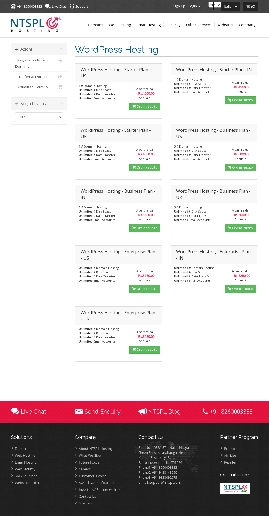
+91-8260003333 (29, 6)
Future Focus (89, 462)
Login (194, 5)
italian (230, 6)
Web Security (25, 469)
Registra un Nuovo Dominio (39, 63)
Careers (85, 469)
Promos (230, 448)
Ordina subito (144, 106)
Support (81, 6)
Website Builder (27, 482)
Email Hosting (26, 462)
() (253, 6)
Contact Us (87, 496)
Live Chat (59, 6)
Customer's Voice (92, 475)
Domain (21, 448)
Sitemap (85, 503)
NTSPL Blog (164, 411)
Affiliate (230, 455)
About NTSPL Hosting (96, 448)
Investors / (99, 489)
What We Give (90, 455)
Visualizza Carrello (39, 87)
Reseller (230, 462)
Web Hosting (25, 455)
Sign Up (179, 5)
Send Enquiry (103, 411)
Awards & (97, 482)
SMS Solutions (26, 475)
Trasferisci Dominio (39, 76)
